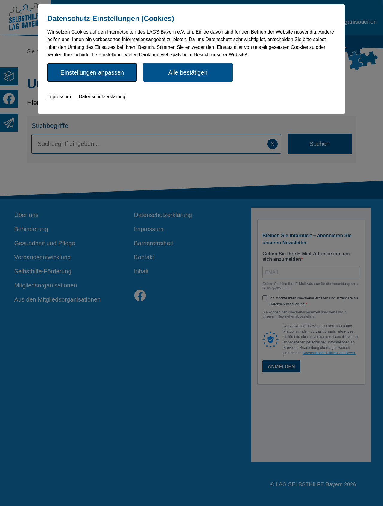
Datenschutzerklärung (102, 96)
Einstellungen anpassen (92, 72)
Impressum (59, 96)
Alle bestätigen (187, 72)
